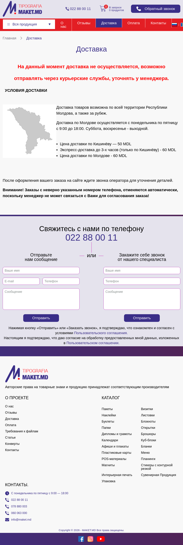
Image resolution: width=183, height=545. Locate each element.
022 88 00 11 (91, 238)
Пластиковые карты (116, 452)
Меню (145, 452)
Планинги (148, 459)
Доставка (109, 23)
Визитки (147, 409)
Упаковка (108, 481)
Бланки (146, 446)
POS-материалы (114, 459)
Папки (106, 428)
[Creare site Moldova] (8, 539)
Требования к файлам (21, 431)
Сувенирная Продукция (158, 475)
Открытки (148, 428)
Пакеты (107, 409)
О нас (63, 25)
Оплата (133, 23)
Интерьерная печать (117, 475)
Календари (110, 440)
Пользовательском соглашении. (92, 343)
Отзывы (83, 23)
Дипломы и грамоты (117, 434)
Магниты (108, 465)
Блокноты (148, 421)
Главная (9, 38)
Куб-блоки (148, 440)
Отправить (41, 318)
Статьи (10, 437)
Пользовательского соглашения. (101, 333)
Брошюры (148, 434)
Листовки (148, 415)
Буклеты (108, 421)
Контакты (158, 23)
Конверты (12, 444)
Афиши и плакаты (115, 446)
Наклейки (109, 415)
